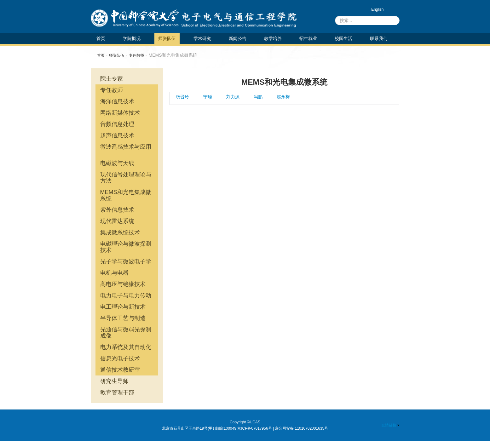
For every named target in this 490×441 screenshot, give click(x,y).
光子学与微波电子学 (125, 261)
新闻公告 (237, 38)
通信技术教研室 (120, 370)
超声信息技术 (117, 135)
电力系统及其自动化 (125, 347)
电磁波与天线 (117, 163)
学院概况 (132, 38)
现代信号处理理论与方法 (125, 177)
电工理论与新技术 (123, 307)
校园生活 (343, 38)
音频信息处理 (117, 124)
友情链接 (390, 425)
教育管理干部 (117, 392)
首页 (100, 38)
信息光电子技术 (120, 358)
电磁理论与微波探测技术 (125, 247)
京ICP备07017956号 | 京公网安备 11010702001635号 (282, 428)
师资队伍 (167, 38)
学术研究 (202, 38)
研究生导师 (114, 381)
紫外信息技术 (117, 210)
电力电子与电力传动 (125, 295)
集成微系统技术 (120, 232)
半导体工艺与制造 (123, 318)
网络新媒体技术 (120, 113)
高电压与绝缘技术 (123, 284)
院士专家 (111, 79)
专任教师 (136, 55)
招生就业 (308, 38)
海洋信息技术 (117, 101)
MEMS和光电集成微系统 (125, 195)
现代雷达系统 (117, 221)
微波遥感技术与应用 (125, 147)
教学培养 (273, 38)
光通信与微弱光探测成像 (125, 332)
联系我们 (379, 38)
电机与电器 (114, 273)
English (377, 9)
